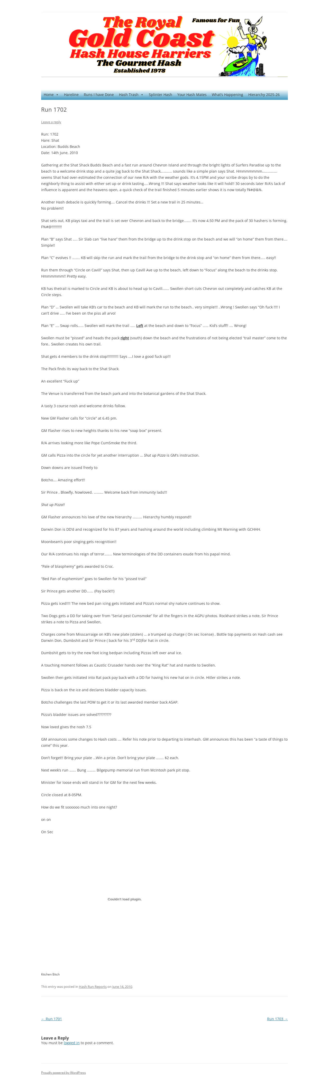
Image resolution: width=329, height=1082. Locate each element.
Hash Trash (131, 95)
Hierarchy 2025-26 (264, 94)
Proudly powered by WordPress (63, 1072)
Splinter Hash (160, 94)
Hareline (71, 94)
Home (51, 95)
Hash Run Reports (93, 986)
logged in (72, 1042)
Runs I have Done (99, 94)
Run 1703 (277, 1018)
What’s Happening (227, 94)
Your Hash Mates (192, 94)
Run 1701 (51, 1018)
